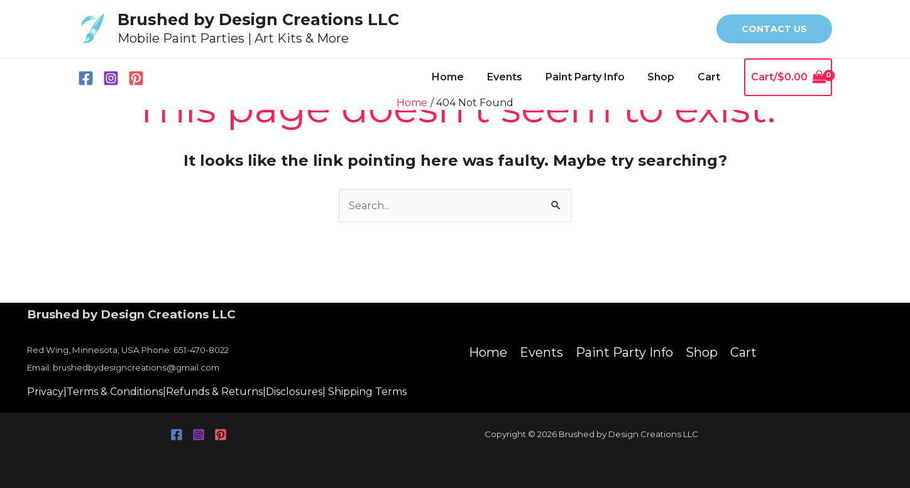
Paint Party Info (592, 77)
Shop (665, 77)
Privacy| (47, 392)
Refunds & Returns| (216, 392)
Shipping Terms (367, 392)
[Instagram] (111, 78)
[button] (774, 28)
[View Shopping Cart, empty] (788, 77)
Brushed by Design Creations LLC (258, 19)
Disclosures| (296, 392)
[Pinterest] (136, 78)
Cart (710, 77)
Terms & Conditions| (116, 392)
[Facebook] (86, 78)
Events (514, 77)
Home (461, 77)
